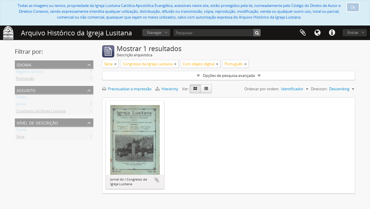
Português (25, 79)
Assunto (26, 90)
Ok (353, 7)
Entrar (353, 32)
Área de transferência (303, 33)
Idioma (317, 33)
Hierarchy (167, 88)
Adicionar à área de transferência (157, 180)
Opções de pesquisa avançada (229, 75)
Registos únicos (29, 72)
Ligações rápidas (332, 33)
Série (20, 137)
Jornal (21, 105)
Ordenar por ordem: (261, 88)
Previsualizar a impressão (127, 88)
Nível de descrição (37, 122)
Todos (21, 98)
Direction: (319, 88)
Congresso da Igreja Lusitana (41, 112)
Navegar (154, 32)
